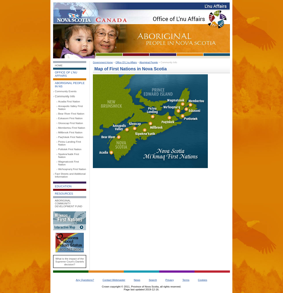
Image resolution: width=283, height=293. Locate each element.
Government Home (103, 62)
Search (153, 279)
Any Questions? (85, 279)
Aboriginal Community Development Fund (68, 203)
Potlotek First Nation (69, 149)
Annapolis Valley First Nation (70, 107)
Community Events (65, 91)
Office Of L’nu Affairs (126, 62)
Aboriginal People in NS (70, 84)
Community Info (65, 96)
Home (59, 65)
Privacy (169, 279)
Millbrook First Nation (70, 132)
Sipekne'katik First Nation (68, 155)
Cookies (202, 279)
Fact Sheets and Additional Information (70, 175)
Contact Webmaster (114, 279)
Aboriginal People (149, 62)
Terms (185, 279)
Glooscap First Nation (70, 123)
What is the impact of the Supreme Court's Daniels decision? (69, 261)
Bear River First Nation (71, 113)
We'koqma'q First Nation (72, 169)
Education (63, 186)
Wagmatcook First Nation (68, 163)
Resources (64, 193)
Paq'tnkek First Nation (70, 137)
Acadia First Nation (69, 101)
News (137, 279)
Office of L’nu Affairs (66, 74)
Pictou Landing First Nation (69, 143)
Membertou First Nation (71, 127)
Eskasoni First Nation (70, 118)
